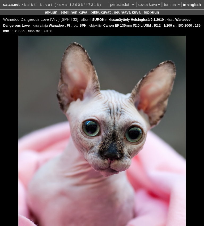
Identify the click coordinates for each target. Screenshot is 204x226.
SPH (82, 25)
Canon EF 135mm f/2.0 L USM (127, 25)
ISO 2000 (185, 25)
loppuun (151, 12)
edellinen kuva (74, 12)
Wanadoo (56, 25)
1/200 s (169, 25)
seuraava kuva (127, 12)
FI (68, 25)
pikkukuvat (101, 12)
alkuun (51, 12)
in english (192, 4)
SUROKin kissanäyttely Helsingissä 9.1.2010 (128, 20)
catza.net (11, 4)
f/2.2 (157, 25)
